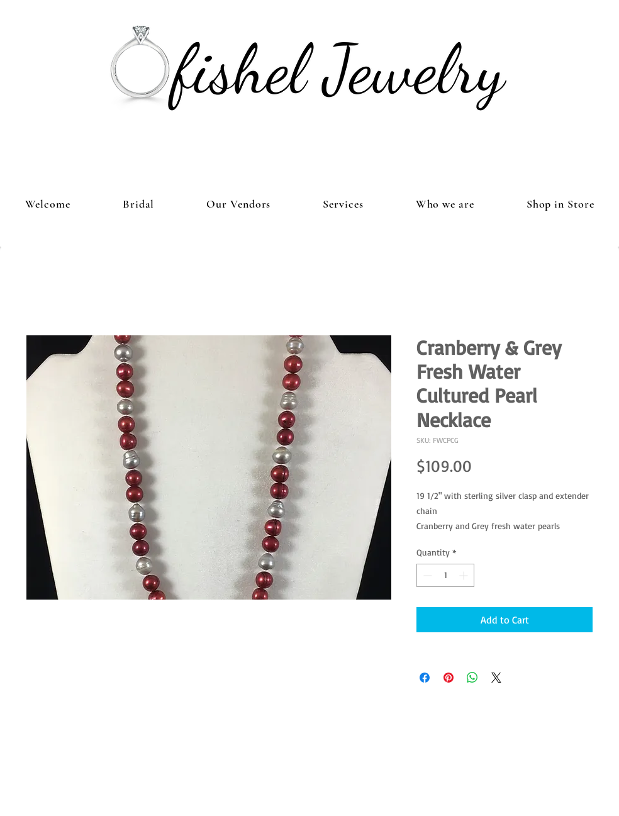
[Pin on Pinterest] (448, 677)
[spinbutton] (445, 575)
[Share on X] (496, 677)
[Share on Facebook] (424, 677)
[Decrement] (426, 575)
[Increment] (464, 575)
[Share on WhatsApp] (472, 677)
